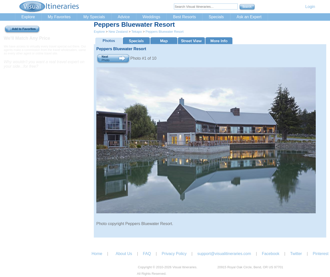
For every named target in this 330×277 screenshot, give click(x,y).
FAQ (147, 254)
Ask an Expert (249, 17)
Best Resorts (184, 17)
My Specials (94, 17)
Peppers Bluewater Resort (165, 31)
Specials (216, 17)
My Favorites (59, 17)
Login (310, 6)
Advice (124, 17)
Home (97, 254)
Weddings (151, 17)
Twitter (296, 254)
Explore (28, 17)
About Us (124, 254)
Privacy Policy (174, 254)
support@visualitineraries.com (224, 254)
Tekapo (136, 31)
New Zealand (118, 31)
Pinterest (320, 254)
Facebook (270, 254)
